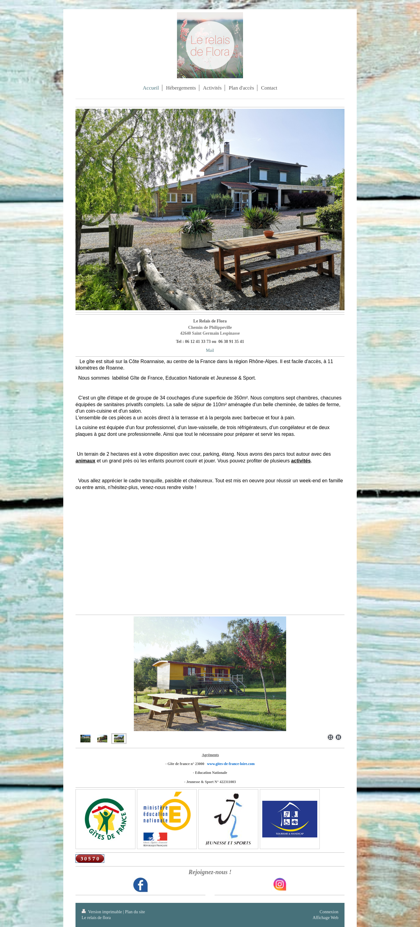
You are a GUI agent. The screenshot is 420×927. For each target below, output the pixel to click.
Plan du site (135, 912)
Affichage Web (325, 917)
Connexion (329, 912)
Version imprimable (102, 912)
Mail (210, 350)
